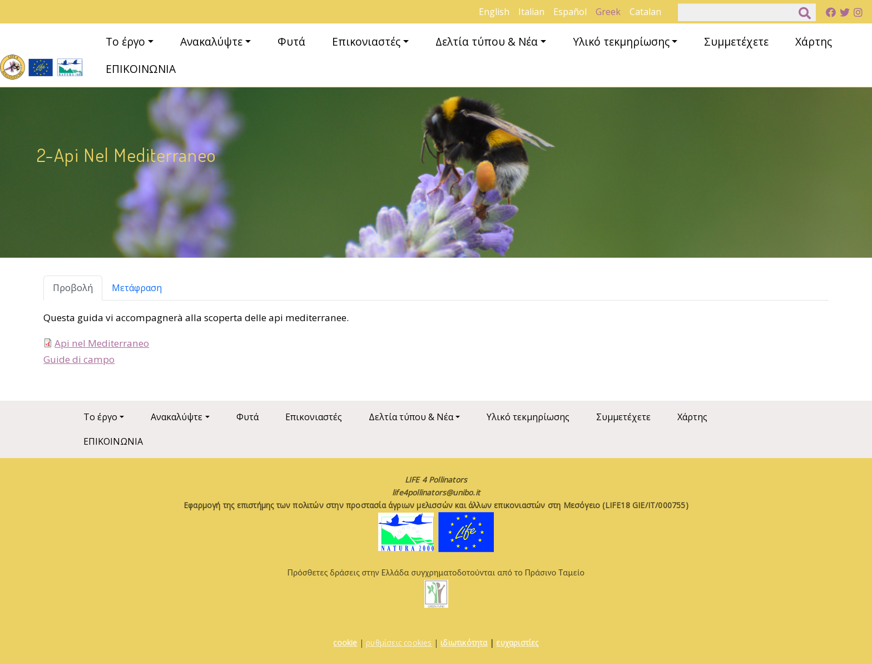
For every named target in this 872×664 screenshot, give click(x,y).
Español (570, 12)
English (494, 12)
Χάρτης (813, 41)
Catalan (645, 12)
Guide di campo (79, 359)
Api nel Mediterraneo (101, 343)
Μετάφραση (137, 288)
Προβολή (73, 288)
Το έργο (125, 41)
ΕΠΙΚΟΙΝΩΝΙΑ (141, 68)
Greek (608, 12)
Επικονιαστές (366, 41)
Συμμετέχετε (736, 41)
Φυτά (291, 41)
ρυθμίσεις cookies (399, 642)
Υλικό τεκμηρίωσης (621, 41)
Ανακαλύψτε (211, 41)
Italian (531, 12)
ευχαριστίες (517, 642)
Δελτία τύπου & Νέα (486, 41)
